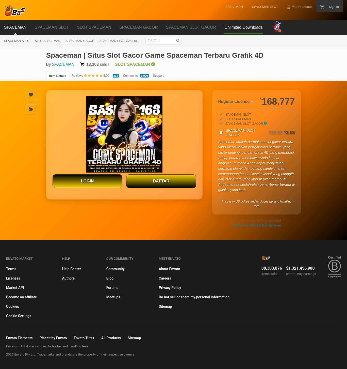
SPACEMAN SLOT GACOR (118, 41)
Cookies (12, 306)
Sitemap (165, 306)
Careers (165, 278)
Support (158, 76)
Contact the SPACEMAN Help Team (256, 225)
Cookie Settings (18, 316)
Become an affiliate (21, 297)
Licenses (13, 278)
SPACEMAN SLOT (17, 41)
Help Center (71, 269)
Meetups (113, 297)
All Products (111, 338)
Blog (109, 278)
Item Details (57, 76)
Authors (68, 278)
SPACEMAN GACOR (79, 41)
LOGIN (87, 181)
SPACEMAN (63, 64)
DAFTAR (161, 181)
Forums (112, 288)
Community (115, 269)
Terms (11, 269)
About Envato (169, 269)
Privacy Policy (170, 288)
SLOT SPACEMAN (47, 41)
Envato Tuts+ (84, 338)
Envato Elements (19, 338)
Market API (15, 288)
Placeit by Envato (53, 338)
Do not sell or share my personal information (194, 297)
